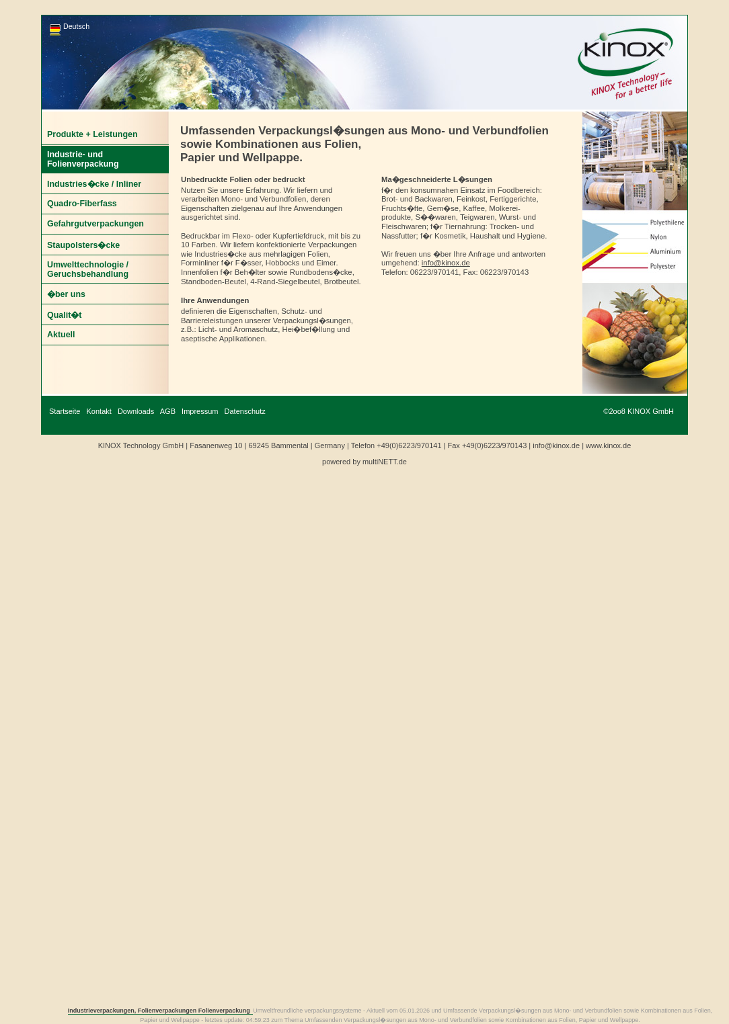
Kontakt (99, 411)
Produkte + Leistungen (92, 134)
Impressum (200, 411)
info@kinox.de (446, 263)
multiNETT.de (384, 462)
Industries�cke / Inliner (94, 184)
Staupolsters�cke (83, 245)
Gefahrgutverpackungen (95, 223)
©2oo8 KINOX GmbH (638, 411)
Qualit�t (64, 315)
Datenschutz (245, 411)
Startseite (64, 411)
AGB (168, 411)
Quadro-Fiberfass (82, 203)
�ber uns (66, 294)
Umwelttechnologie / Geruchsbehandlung (87, 269)
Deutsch (76, 26)
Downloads (136, 411)
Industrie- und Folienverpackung (83, 159)
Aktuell (61, 334)
